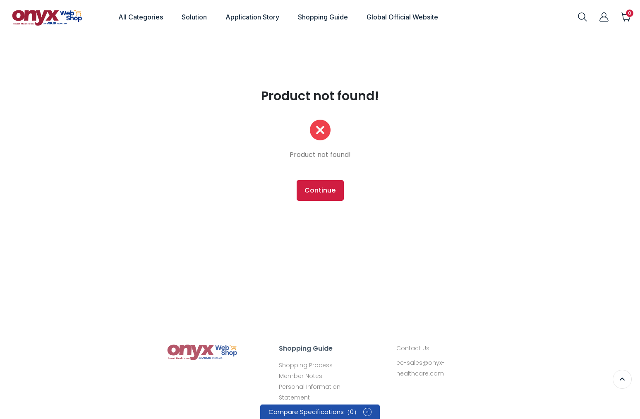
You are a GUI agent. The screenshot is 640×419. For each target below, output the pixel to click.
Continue (320, 190)
